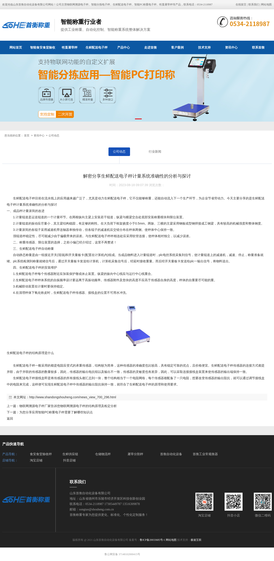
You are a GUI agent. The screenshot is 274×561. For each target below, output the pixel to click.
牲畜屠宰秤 (69, 47)
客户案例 (177, 47)
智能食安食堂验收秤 (42, 50)
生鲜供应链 (70, 454)
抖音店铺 (69, 460)
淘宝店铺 (36, 460)
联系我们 (253, 4)
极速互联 (196, 539)
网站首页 (15, 47)
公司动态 (54, 135)
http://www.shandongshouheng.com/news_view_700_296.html (72, 397)
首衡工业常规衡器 (205, 454)
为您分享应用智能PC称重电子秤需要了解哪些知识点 (56, 412)
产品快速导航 (13, 444)
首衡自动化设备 (171, 454)
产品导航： (10, 454)
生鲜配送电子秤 (97, 47)
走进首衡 (150, 47)
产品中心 (123, 47)
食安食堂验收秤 (41, 454)
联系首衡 (258, 47)
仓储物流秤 (103, 454)
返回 (10, 418)
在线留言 (241, 4)
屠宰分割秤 (135, 454)
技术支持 (204, 47)
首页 (26, 135)
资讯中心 (231, 47)
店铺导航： (10, 460)
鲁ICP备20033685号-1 (152, 539)
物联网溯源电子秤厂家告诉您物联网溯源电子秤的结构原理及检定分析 (68, 406)
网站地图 (266, 4)
